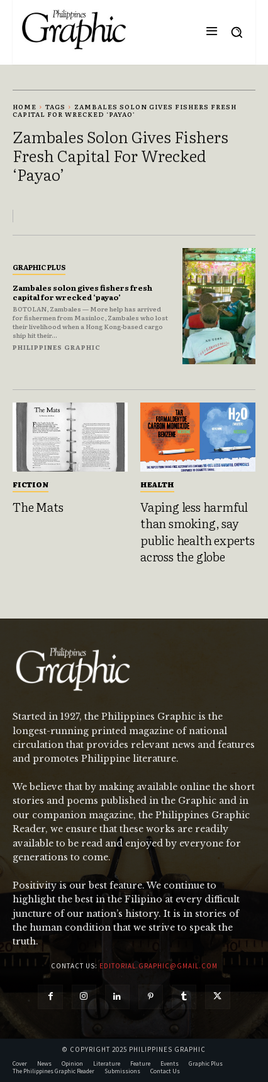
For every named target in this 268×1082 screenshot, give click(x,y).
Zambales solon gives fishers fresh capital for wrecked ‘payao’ (82, 292)
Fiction (30, 484)
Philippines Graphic (57, 347)
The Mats (38, 507)
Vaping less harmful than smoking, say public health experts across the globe (197, 532)
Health (157, 484)
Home (24, 106)
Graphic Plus (39, 267)
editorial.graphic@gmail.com (158, 965)
